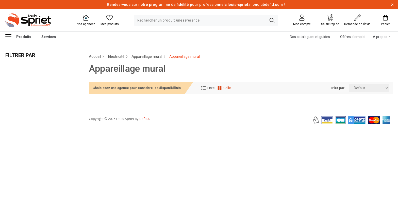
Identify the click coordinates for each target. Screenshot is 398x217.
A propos (380, 37)
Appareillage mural (146, 56)
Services (48, 37)
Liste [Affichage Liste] (207, 88)
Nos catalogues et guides (310, 37)
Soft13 (144, 134)
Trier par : (338, 88)
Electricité (116, 56)
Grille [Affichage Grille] (224, 88)
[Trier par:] (369, 88)
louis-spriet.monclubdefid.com (255, 4)
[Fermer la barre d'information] (392, 5)
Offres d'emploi (352, 37)
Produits (18, 36)
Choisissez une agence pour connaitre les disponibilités (137, 88)
